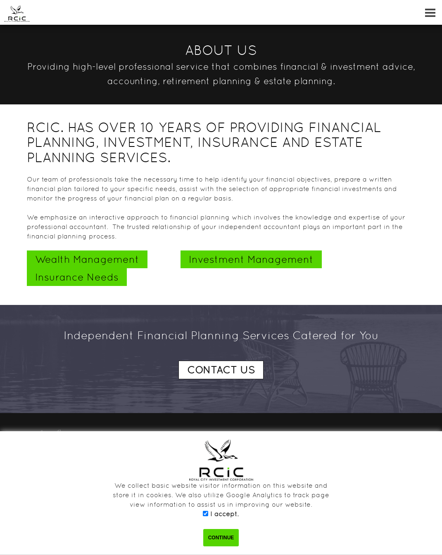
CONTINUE (221, 538)
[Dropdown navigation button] (430, 12)
